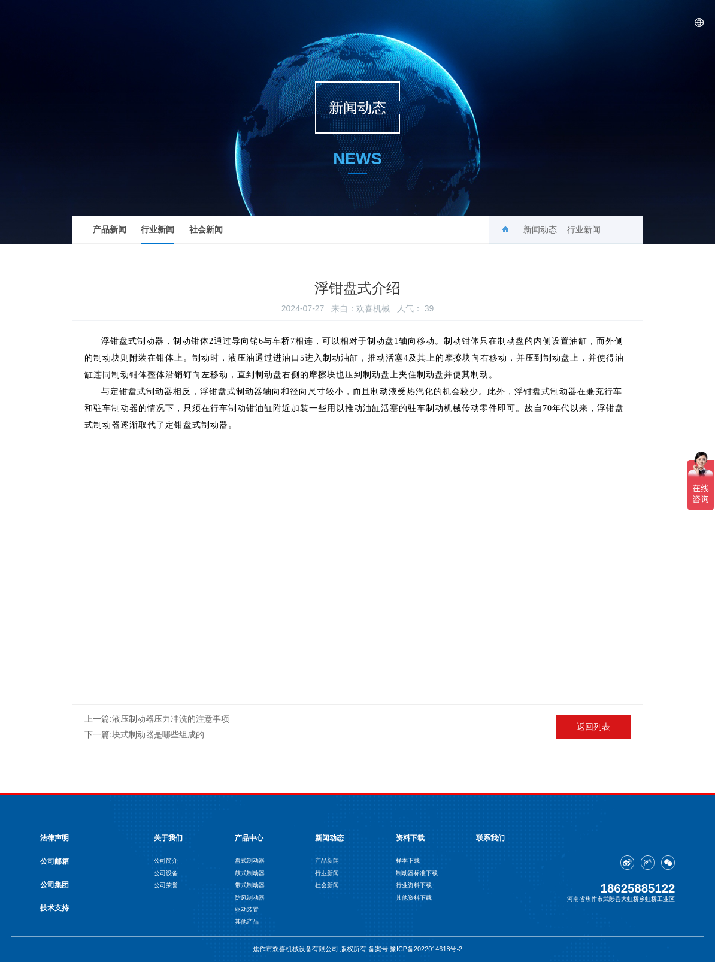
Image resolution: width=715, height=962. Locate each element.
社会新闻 (206, 229)
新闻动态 (521, 22)
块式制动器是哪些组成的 (158, 734)
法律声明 (54, 838)
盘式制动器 (250, 860)
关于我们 (405, 22)
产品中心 (463, 22)
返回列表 (593, 726)
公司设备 (166, 873)
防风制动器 (250, 897)
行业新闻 (157, 234)
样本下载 (408, 860)
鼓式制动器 (250, 873)
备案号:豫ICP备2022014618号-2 (415, 948)
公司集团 (54, 885)
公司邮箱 (54, 861)
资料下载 (579, 22)
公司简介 (166, 860)
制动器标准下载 (417, 873)
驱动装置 (247, 909)
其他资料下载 (414, 897)
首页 (355, 22)
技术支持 (54, 908)
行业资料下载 (414, 885)
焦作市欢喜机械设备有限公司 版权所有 (310, 948)
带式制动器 (250, 885)
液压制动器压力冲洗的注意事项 (170, 719)
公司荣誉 (166, 885)
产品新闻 (109, 229)
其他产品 (247, 921)
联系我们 (636, 22)
